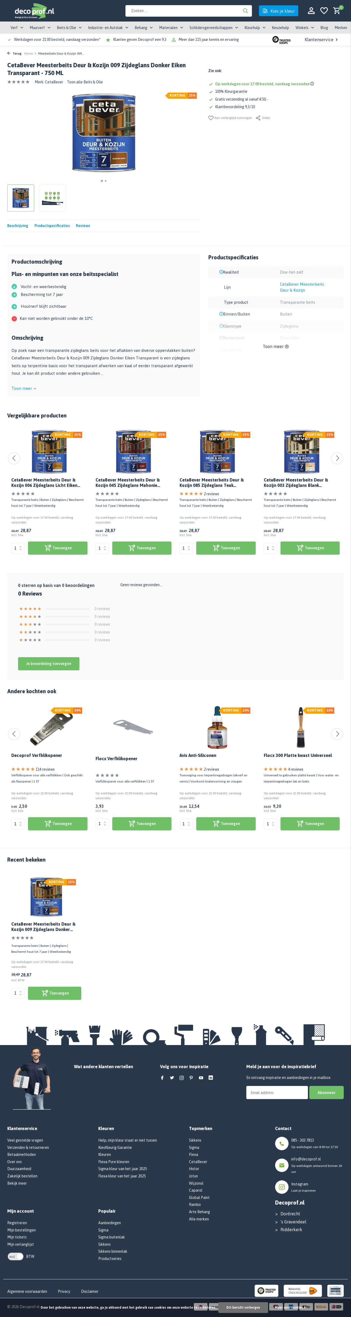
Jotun (193, 1176)
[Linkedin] (211, 1078)
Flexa (193, 1154)
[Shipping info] (312, 84)
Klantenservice (322, 40)
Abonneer (326, 1092)
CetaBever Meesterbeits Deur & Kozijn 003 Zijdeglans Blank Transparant (296, 482)
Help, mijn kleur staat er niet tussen (127, 1140)
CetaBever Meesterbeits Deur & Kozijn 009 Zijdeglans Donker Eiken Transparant (43, 927)
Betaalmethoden (21, 1154)
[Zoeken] (188, 11)
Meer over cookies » (290, 1307)
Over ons (14, 1162)
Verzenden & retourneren (28, 1147)
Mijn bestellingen (21, 1230)
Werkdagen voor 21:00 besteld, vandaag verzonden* (57, 39)
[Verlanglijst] (324, 11)
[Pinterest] (191, 1078)
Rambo (195, 1204)
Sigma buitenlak (111, 1237)
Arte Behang (199, 1212)
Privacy (64, 1291)
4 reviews (295, 769)
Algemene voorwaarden (27, 1291)
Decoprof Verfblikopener (36, 755)
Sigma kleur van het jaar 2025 (122, 1169)
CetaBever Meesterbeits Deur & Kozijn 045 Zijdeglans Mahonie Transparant (128, 482)
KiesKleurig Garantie (115, 1147)
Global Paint (199, 1197)
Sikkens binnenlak (112, 1251)
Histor (194, 1169)
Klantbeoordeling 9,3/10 (231, 107)
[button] (102, 181)
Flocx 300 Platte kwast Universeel (298, 755)
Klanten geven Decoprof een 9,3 (139, 39)
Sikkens (104, 1244)
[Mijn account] (311, 11)
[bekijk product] (57, 548)
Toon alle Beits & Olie (85, 82)
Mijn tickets (17, 1237)
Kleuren (104, 1154)
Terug (14, 53)
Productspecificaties (52, 226)
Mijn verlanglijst (20, 1244)
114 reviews (45, 769)
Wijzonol (196, 1183)
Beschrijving (17, 226)
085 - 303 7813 (302, 1140)
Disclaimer (90, 1291)
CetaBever (54, 82)
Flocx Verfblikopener (117, 758)
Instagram (299, 1184)
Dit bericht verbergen (243, 1307)
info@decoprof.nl (306, 1159)
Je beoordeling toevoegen (48, 663)
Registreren (17, 1223)
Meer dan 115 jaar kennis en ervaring (208, 39)
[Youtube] (201, 1078)
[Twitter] (172, 1078)
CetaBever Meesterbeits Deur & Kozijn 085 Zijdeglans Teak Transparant (212, 482)
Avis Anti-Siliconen (198, 755)
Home (30, 53)
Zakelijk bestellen (22, 1176)
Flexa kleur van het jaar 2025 (122, 1176)
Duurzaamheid (19, 1169)
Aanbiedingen (109, 1223)
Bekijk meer (17, 1183)
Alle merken (199, 1219)
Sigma (103, 1230)
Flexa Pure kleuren (113, 1162)
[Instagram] (182, 1078)
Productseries (109, 1258)
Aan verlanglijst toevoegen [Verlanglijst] (230, 118)
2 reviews (211, 494)
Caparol (195, 1190)
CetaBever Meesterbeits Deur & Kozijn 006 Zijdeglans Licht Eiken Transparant (44, 482)
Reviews (83, 226)
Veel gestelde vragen (25, 1140)
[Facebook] (162, 1078)
